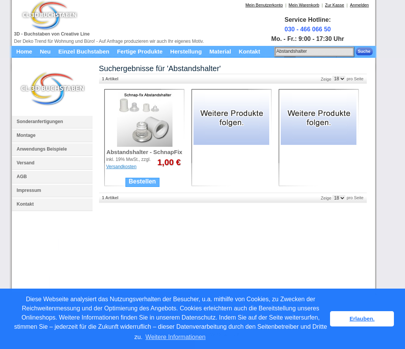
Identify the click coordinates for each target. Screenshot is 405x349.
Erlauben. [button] (362, 319)
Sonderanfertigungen (40, 121)
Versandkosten (121, 166)
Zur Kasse (334, 5)
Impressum (29, 190)
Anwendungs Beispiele (42, 149)
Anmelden (359, 5)
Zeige (326, 78)
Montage (26, 135)
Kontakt (25, 204)
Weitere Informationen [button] (175, 337)
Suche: (270, 50)
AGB (22, 176)
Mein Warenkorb (304, 5)
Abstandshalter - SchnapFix (144, 152)
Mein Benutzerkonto (264, 5)
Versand (26, 163)
